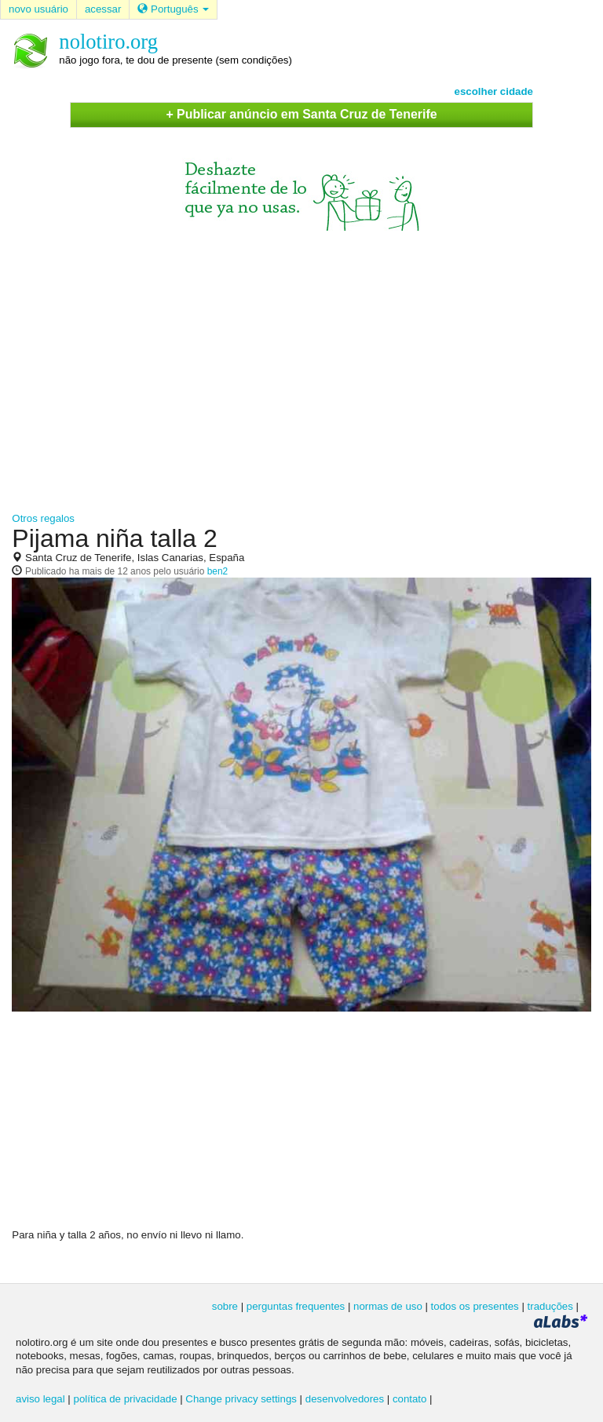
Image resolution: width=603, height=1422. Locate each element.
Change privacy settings (241, 1399)
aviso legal (40, 1399)
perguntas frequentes (296, 1306)
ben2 (217, 571)
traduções (550, 1306)
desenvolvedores (344, 1399)
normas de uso (387, 1306)
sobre (225, 1306)
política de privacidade (125, 1399)
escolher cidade (494, 91)
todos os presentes (475, 1306)
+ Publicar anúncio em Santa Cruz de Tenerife (301, 114)
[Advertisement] (301, 364)
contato (410, 1399)
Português (173, 9)
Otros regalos (43, 518)
